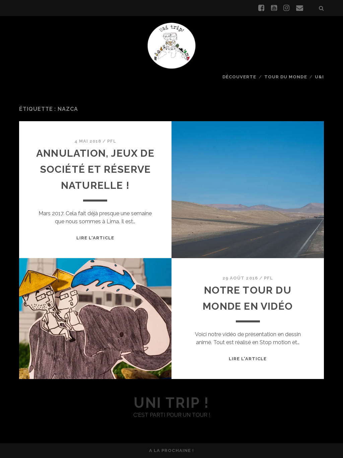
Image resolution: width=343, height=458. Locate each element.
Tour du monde (285, 76)
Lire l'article (95, 237)
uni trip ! (171, 403)
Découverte (239, 76)
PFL (111, 141)
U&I (319, 76)
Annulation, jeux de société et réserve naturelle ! (95, 169)
